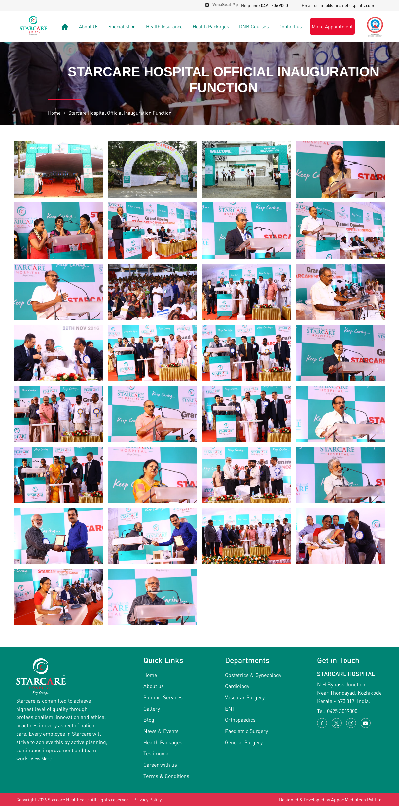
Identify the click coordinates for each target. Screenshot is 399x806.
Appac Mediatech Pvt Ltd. (357, 799)
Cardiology (237, 686)
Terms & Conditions (166, 776)
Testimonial (156, 753)
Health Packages (211, 26)
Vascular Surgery (245, 697)
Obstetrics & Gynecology (253, 675)
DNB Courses (254, 26)
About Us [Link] (88, 26)
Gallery (151, 708)
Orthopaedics (240, 719)
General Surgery (244, 742)
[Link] (65, 26)
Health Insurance (164, 26)
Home (54, 113)
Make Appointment (332, 26)
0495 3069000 (274, 5)
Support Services (163, 697)
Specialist (122, 26)
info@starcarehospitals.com (347, 5)
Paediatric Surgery (246, 731)
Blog (148, 719)
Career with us (160, 764)
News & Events (161, 731)
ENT (230, 708)
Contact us (290, 26)
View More (41, 758)
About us (153, 686)
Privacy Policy (147, 799)
